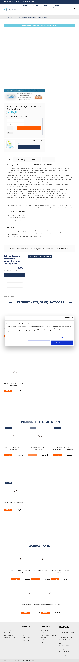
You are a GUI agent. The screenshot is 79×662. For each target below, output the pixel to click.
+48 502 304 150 (63, 647)
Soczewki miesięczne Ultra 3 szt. (31, 604)
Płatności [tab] (48, 159)
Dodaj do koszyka (29, 128)
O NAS (22, 1)
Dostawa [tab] (34, 159)
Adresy (42, 639)
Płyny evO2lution (8, 633)
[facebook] (59, 655)
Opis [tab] (8, 159)
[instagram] (68, 655)
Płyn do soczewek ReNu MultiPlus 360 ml (21, 571)
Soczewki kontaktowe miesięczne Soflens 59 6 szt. (13, 384)
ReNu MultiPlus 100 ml (40, 570)
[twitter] (62, 655)
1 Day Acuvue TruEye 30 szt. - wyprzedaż (13, 449)
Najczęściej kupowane (10, 630)
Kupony (43, 642)
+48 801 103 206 (63, 643)
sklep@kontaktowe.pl (65, 650)
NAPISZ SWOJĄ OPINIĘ (14, 275)
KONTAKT (27, 1)
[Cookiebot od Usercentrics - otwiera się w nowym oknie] (66, 318)
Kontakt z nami (26, 638)
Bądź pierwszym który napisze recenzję (40, 256)
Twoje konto (45, 626)
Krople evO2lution (8, 635)
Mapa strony (25, 640)
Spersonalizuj (39, 342)
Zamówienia (44, 633)
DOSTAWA (33, 1)
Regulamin (25, 633)
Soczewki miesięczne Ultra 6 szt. (50, 604)
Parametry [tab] (20, 159)
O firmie (24, 635)
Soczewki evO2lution (9, 638)
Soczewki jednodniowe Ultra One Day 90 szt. (60, 571)
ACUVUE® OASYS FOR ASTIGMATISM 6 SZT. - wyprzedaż (63, 449)
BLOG (17, 1)
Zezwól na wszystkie (62, 342)
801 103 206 (11, 1)
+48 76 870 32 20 (64, 645)
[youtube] (65, 655)
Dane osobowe (45, 630)
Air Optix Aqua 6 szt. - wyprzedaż (13, 503)
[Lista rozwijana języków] (70, 10)
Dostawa (24, 630)
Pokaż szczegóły (65, 337)
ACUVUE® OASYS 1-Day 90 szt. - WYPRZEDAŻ (38, 449)
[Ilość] (10, 128)
